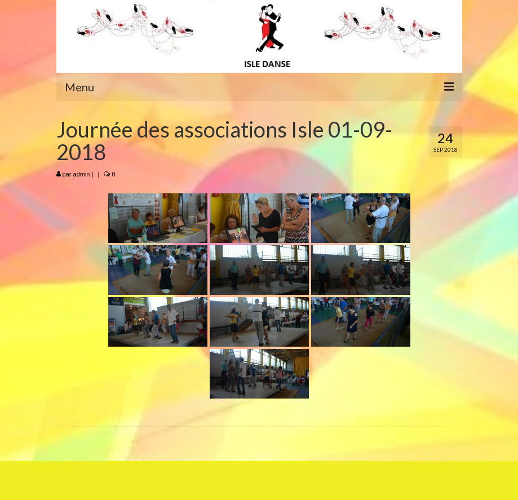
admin (81, 174)
